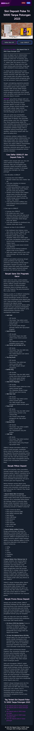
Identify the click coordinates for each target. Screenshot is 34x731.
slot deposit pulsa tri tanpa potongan (17, 706)
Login (28, 3)
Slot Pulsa (6, 49)
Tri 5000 (13, 49)
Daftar (23, 3)
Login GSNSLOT (24, 42)
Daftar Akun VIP (9, 42)
